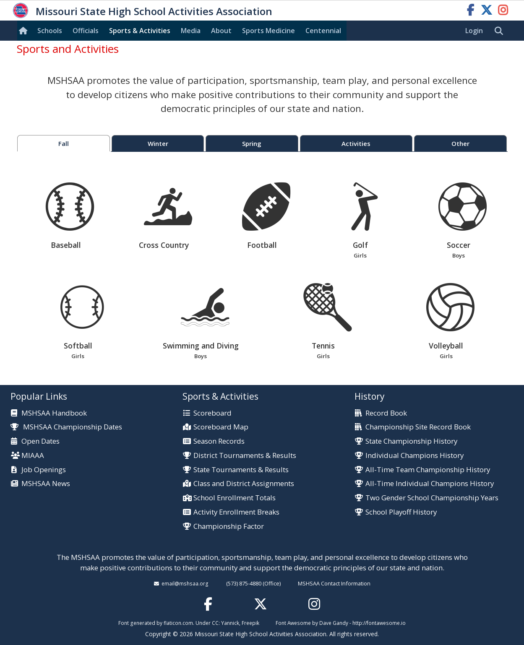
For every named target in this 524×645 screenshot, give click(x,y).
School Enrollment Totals (234, 498)
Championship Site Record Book (418, 427)
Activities (356, 143)
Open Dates (40, 441)
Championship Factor (228, 527)
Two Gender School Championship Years (431, 498)
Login (474, 30)
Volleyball (446, 322)
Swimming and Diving (200, 322)
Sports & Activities (139, 30)
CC (215, 622)
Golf (360, 221)
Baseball (70, 216)
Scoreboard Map (220, 427)
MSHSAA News (45, 484)
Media (191, 30)
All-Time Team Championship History (427, 470)
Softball (77, 322)
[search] (501, 31)
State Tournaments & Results (241, 470)
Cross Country (168, 216)
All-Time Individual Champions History (429, 484)
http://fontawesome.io (379, 622)
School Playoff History (401, 512)
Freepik (250, 622)
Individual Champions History (414, 456)
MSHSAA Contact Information (334, 583)
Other (460, 143)
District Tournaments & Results (244, 456)
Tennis (323, 322)
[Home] (24, 31)
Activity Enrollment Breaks (236, 512)
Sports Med (268, 30)
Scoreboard (212, 413)
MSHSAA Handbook (54, 413)
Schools (49, 30)
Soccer (458, 221)
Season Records (219, 441)
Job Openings (43, 470)
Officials (86, 30)
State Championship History (411, 441)
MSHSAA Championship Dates (66, 427)
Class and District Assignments (243, 484)
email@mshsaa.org (185, 583)
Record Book (386, 413)
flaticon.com (178, 622)
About (221, 30)
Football (266, 216)
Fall (63, 143)
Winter (158, 143)
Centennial (323, 30)
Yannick (230, 622)
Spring (251, 143)
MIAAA (32, 456)
